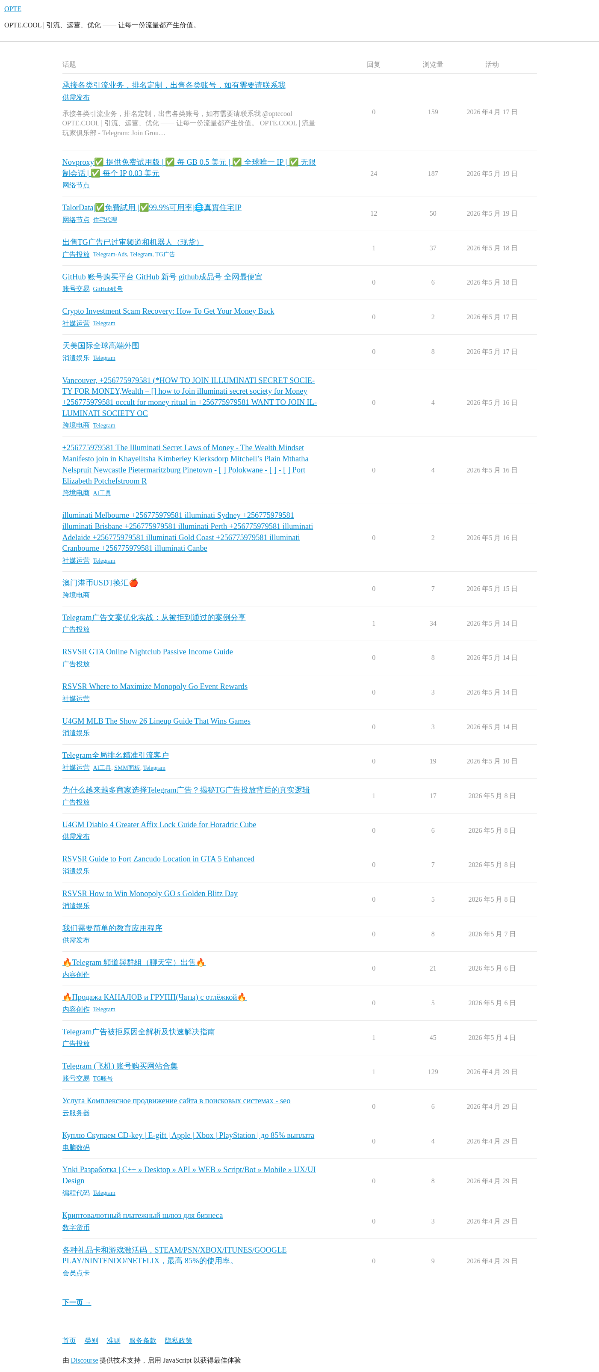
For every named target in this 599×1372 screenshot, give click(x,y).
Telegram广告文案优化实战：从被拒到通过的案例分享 (154, 617)
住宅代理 (105, 220)
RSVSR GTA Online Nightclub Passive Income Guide (147, 651)
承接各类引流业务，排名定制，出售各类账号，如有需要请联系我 (174, 85)
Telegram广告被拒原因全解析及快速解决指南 (138, 1032)
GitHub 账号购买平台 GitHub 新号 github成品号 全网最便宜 (162, 277)
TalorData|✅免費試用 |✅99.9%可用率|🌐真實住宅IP (152, 207)
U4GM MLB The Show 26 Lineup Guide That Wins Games (156, 721)
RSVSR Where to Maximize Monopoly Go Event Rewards (155, 686)
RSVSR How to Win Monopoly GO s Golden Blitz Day (150, 893)
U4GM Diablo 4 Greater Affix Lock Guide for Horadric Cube (159, 824)
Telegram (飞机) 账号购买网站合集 (120, 1066)
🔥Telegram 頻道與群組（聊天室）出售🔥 (134, 962)
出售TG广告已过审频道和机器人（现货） (133, 242)
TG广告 (165, 254)
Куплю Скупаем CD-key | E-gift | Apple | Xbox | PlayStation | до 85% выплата (188, 1135)
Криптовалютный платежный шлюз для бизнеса (142, 1215)
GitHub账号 (108, 289)
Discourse (84, 1360)
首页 (69, 1340)
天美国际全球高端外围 (100, 346)
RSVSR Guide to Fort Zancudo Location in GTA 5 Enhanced (158, 859)
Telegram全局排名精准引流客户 (115, 755)
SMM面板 (127, 768)
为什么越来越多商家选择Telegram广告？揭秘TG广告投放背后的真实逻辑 (186, 790)
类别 (91, 1340)
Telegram (141, 254)
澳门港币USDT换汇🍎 (100, 583)
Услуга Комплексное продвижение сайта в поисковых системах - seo (176, 1100)
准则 (114, 1340)
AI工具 (102, 493)
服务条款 (142, 1340)
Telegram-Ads (110, 254)
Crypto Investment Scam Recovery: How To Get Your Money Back (168, 311)
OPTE (12, 8)
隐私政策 (178, 1340)
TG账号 (103, 1078)
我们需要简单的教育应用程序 (112, 928)
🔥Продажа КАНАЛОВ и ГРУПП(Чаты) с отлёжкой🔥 (154, 997)
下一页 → (76, 1302)
